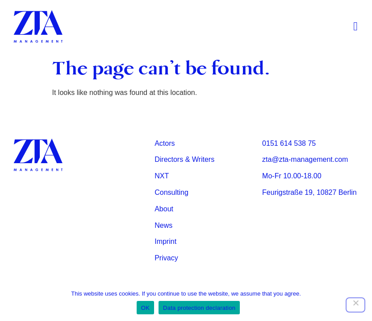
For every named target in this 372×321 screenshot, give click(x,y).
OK (145, 308)
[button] (356, 27)
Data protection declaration (199, 308)
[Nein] (355, 305)
